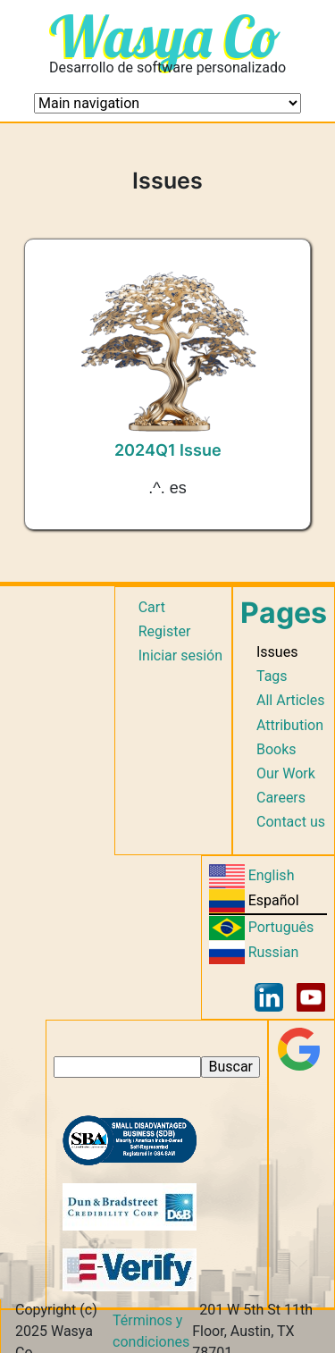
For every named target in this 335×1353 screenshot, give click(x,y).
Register (164, 631)
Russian (273, 952)
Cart (151, 607)
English (271, 875)
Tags (272, 676)
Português (281, 927)
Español (273, 900)
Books (276, 749)
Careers (281, 797)
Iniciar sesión (180, 655)
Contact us (290, 821)
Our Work (285, 773)
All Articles (290, 700)
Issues (276, 651)
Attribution (289, 725)
